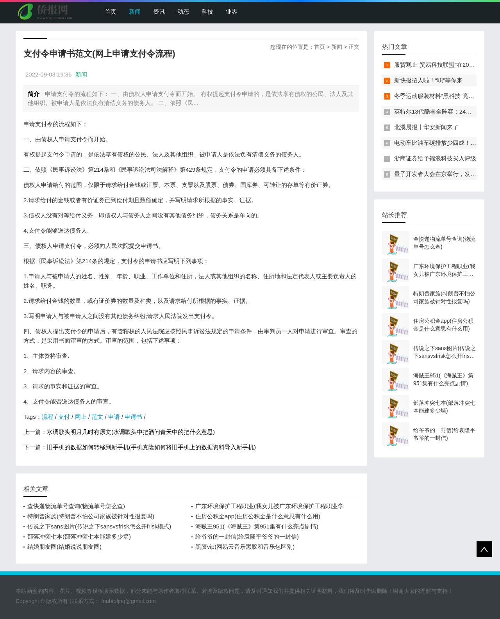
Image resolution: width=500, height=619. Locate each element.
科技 (207, 11)
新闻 (135, 11)
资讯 (159, 11)
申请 (114, 416)
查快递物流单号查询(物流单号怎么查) (76, 506)
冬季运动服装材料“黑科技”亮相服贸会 (443, 95)
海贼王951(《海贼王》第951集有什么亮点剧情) (256, 526)
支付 (64, 416)
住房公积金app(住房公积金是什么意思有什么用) (257, 516)
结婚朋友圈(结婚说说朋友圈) (64, 546)
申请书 (133, 416)
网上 (81, 416)
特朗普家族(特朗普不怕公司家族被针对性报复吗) (90, 516)
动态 (183, 11)
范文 (97, 416)
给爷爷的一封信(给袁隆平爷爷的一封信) (247, 536)
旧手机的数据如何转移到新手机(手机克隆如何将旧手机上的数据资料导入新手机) (151, 447)
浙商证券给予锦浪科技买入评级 (435, 158)
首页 (110, 11)
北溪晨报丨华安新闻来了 (426, 127)
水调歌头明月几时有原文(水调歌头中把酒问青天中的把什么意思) (131, 432)
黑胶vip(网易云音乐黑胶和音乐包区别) (245, 546)
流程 (48, 416)
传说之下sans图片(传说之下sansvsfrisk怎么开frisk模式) (99, 526)
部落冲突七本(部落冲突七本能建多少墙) (79, 536)
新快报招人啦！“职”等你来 (428, 80)
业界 (232, 11)
